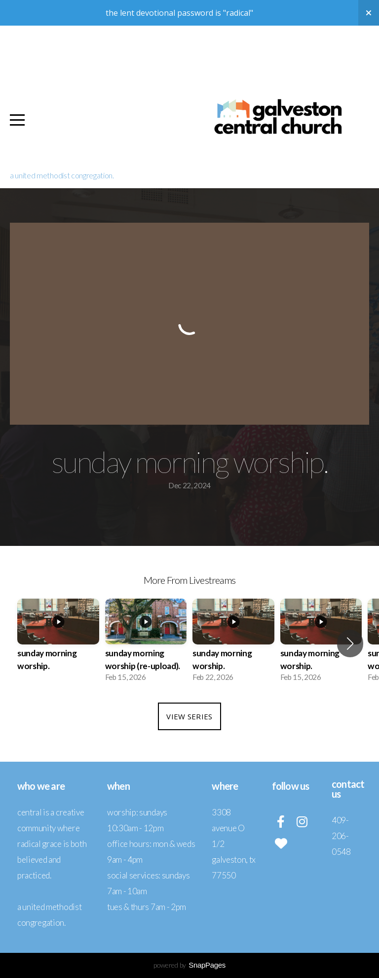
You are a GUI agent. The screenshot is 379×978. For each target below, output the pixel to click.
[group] (58, 643)
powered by (189, 965)
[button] (350, 643)
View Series (189, 716)
